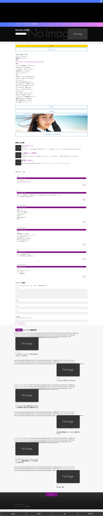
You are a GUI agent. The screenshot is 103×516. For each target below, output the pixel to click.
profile (51, 107)
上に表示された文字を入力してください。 (24, 320)
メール (17, 308)
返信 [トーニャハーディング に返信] (84, 223)
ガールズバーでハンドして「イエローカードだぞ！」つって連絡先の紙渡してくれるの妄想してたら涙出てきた (26, 467)
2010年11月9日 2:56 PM (21, 231)
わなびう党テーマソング (28, 146)
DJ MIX (39, 513)
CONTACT (90, 513)
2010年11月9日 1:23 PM (21, 178)
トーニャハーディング (21, 206)
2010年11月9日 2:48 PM (21, 193)
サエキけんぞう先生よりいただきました (68, 383)
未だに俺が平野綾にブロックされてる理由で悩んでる (68, 438)
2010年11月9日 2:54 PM (21, 208)
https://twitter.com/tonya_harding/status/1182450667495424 (30, 62)
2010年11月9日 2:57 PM (21, 253)
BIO (65, 513)
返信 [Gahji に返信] (84, 185)
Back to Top (51, 501)
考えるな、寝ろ (61, 493)
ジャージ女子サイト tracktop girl (51, 134)
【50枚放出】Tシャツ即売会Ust (29, 153)
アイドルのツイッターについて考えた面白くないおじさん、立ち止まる (26, 358)
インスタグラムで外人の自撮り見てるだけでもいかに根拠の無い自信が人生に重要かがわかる (26, 411)
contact (51, 112)
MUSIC (13, 513)
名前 (16, 303)
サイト (16, 313)
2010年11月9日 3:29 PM (21, 268)
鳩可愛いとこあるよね (27, 160)
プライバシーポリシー (19, 511)
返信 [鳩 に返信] (84, 200)
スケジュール (51, 50)
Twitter (24, 34)
